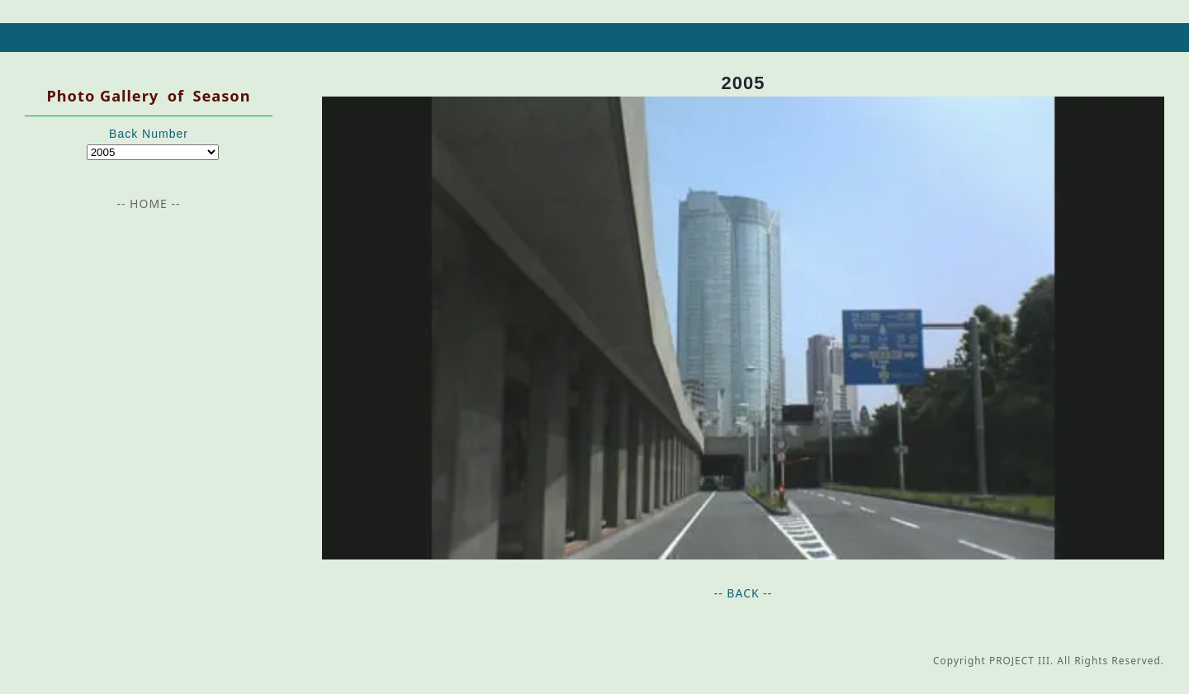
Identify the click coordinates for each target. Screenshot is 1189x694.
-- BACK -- (743, 593)
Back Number (148, 133)
